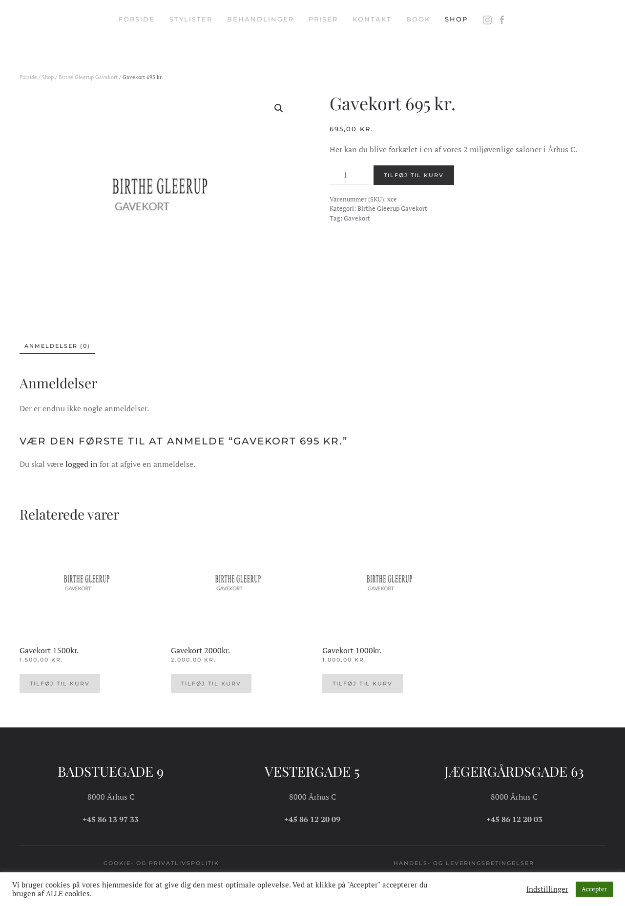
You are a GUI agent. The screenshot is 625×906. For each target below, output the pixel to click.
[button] (279, 108)
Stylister (190, 19)
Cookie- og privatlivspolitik (161, 863)
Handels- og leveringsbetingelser (464, 863)
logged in (81, 464)
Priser (323, 19)
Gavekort (357, 218)
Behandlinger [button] (260, 19)
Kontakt (372, 19)
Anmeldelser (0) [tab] (57, 345)
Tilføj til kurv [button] (60, 683)
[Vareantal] (349, 175)
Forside (137, 19)
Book (418, 19)
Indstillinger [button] (547, 889)
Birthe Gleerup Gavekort (88, 77)
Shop (456, 19)
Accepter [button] (594, 889)
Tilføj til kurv (414, 175)
